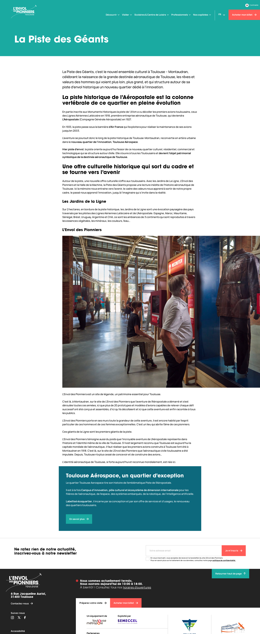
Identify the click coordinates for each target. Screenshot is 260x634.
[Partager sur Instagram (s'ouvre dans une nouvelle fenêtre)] (12, 618)
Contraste (251, 5)
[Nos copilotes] (202, 14)
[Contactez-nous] (38, 603)
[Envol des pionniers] (38, 582)
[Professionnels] (181, 14)
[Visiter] (127, 14)
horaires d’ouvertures (137, 587)
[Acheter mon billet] (244, 15)
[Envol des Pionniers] (33, 12)
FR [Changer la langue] (219, 14)
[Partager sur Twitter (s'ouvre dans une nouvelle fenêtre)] (19, 618)
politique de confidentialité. (224, 560)
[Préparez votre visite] (93, 603)
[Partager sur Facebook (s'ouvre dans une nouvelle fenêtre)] (25, 618)
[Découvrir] (113, 14)
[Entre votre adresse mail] (184, 550)
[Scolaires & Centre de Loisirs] (151, 14)
